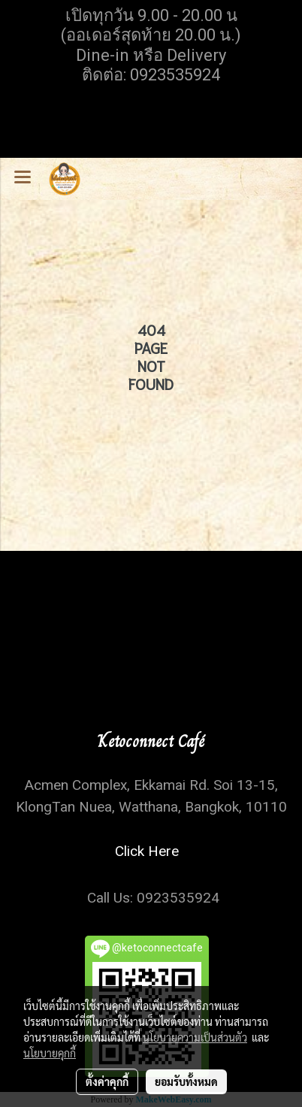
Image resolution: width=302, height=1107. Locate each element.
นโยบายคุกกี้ (49, 1053)
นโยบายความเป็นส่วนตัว (195, 1037)
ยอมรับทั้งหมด (186, 1081)
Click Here (150, 851)
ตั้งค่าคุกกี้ (107, 1081)
